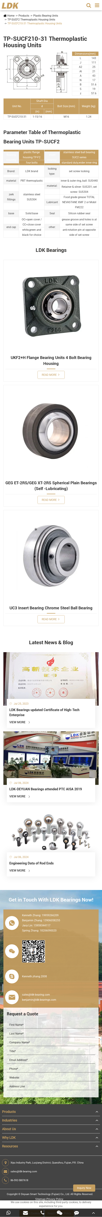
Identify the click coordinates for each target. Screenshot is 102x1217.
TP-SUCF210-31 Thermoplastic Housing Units (34, 23)
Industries (9, 1120)
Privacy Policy (55, 1199)
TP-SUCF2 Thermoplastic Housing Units (31, 19)
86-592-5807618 (15, 1180)
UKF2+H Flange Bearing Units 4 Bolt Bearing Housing (51, 360)
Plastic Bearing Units (45, 15)
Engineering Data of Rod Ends (31, 863)
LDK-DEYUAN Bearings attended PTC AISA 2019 (45, 789)
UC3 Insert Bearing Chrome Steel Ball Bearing (51, 608)
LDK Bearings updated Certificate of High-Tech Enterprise (44, 712)
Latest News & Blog (51, 642)
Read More (50, 374)
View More (20, 722)
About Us (9, 1129)
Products (23, 15)
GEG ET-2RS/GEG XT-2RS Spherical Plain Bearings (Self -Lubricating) (51, 486)
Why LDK (9, 1138)
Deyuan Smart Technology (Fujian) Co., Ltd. (45, 1194)
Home (10, 15)
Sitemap (40, 1199)
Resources (10, 1146)
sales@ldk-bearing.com (19, 1171)
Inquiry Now (84, 1188)
